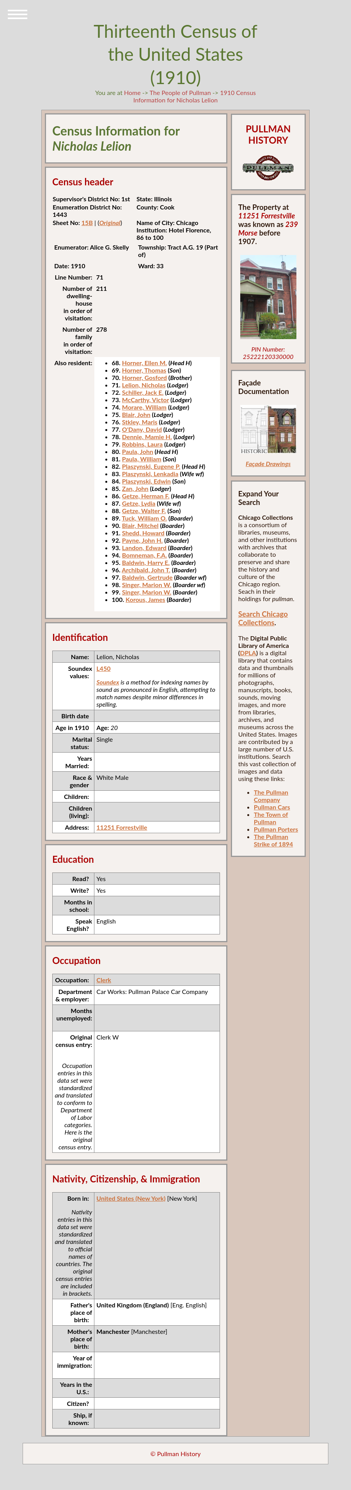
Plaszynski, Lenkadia (150, 473)
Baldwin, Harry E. (146, 562)
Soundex (107, 682)
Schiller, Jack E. (142, 392)
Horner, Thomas (144, 370)
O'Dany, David (142, 429)
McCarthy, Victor (145, 399)
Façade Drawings (268, 463)
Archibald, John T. (146, 569)
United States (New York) (130, 1198)
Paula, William (141, 459)
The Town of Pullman (271, 818)
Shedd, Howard (143, 533)
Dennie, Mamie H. (147, 436)
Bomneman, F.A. (144, 555)
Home (132, 92)
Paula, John (137, 451)
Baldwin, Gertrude (147, 577)
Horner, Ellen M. (144, 362)
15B (87, 222)
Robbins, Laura (142, 444)
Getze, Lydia (139, 503)
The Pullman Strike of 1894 (273, 840)
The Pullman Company (271, 795)
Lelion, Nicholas (144, 385)
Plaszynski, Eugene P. (151, 466)
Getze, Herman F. (146, 496)
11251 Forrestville (121, 827)
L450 (103, 668)
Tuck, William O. (144, 518)
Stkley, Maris (140, 422)
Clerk (103, 979)
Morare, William (144, 407)
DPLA (248, 652)
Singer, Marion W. (147, 584)
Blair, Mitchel (140, 525)
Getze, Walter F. (144, 510)
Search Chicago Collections (263, 618)
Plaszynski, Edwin (146, 481)
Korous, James (145, 599)
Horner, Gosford (144, 377)
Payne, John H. (142, 540)
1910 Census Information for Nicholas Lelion (194, 96)
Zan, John (135, 488)
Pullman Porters (276, 829)
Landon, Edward (144, 547)
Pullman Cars (272, 807)
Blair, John (136, 414)
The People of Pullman (180, 92)
